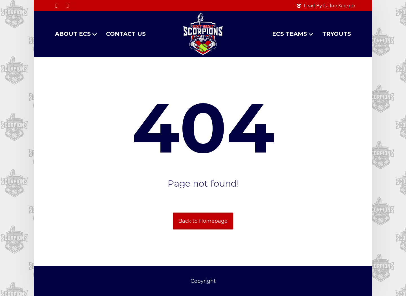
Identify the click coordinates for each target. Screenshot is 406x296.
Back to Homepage (203, 221)
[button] (56, 5)
